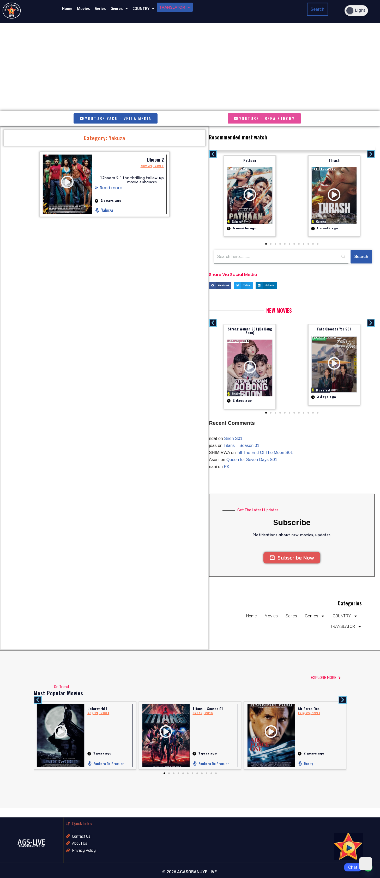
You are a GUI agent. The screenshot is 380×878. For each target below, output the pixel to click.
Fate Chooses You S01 (334, 328)
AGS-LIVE (31, 842)
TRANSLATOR (174, 7)
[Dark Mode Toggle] (356, 10)
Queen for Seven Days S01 (251, 459)
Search (317, 9)
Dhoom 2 (155, 159)
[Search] (361, 256)
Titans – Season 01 (241, 445)
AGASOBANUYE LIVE (32, 846)
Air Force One (308, 708)
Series (100, 8)
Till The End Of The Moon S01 (265, 452)
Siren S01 (233, 438)
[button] (119, 9)
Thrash (334, 160)
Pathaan (249, 160)
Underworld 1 (97, 708)
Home (67, 8)
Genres (119, 8)
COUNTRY (143, 8)
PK (226, 466)
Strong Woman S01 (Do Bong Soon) (250, 330)
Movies (83, 8)
